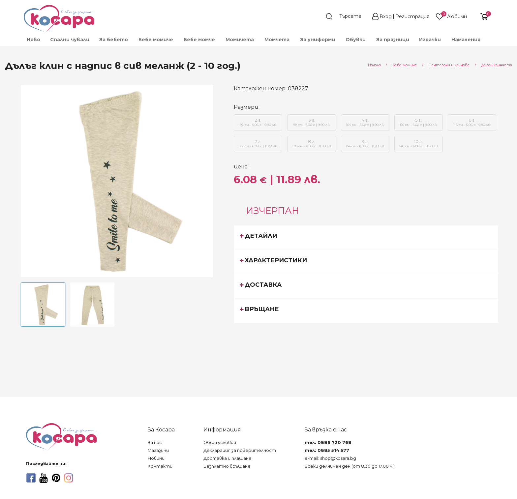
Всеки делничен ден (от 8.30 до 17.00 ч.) (350, 466)
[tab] (366, 237)
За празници (392, 40)
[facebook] (31, 478)
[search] (347, 16)
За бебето (113, 40)
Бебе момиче (155, 40)
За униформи (317, 40)
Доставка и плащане (227, 458)
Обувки (356, 40)
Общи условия (219, 442)
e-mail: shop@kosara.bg (330, 458)
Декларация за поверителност (239, 450)
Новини (156, 458)
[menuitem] (33, 39)
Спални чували (69, 40)
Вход (386, 16)
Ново (33, 40)
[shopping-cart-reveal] (481, 16)
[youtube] (43, 478)
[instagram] (69, 478)
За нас (155, 442)
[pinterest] (56, 478)
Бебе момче (199, 40)
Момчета (276, 40)
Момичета (240, 40)
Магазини (158, 450)
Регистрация (412, 16)
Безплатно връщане (227, 466)
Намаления (465, 40)
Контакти (160, 466)
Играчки (430, 40)
